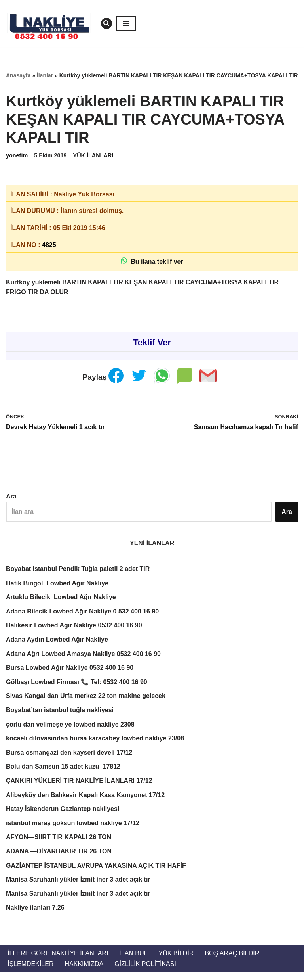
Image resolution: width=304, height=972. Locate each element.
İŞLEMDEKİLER (30, 963)
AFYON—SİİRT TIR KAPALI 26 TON (58, 837)
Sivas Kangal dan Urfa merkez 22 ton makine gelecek (85, 695)
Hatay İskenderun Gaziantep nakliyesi (62, 808)
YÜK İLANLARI (93, 155)
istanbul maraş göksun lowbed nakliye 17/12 (72, 823)
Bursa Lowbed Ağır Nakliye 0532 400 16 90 (69, 667)
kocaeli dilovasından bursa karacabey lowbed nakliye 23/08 (95, 738)
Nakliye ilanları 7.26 (35, 907)
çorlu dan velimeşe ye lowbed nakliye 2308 (70, 724)
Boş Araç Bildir (232, 953)
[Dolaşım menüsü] (126, 23)
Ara (11, 496)
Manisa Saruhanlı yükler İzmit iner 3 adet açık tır (78, 879)
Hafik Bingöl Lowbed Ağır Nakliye (57, 583)
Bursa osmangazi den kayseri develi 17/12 (69, 752)
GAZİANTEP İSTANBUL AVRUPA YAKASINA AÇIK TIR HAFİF (96, 865)
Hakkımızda (84, 963)
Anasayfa (18, 75)
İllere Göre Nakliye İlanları (58, 953)
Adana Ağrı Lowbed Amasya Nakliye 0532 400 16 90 (83, 653)
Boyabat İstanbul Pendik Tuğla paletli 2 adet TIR (78, 569)
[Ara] (106, 23)
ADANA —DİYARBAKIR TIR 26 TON (59, 851)
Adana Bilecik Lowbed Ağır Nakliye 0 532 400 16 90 (82, 611)
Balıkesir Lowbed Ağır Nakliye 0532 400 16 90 (74, 625)
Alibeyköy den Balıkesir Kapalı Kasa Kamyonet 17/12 (85, 795)
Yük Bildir (176, 953)
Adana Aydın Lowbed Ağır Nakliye (57, 639)
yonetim (17, 155)
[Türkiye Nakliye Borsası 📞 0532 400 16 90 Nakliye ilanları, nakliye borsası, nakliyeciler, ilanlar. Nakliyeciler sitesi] (51, 23)
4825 (49, 245)
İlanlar (45, 75)
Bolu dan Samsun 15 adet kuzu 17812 (63, 766)
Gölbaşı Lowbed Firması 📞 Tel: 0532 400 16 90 (76, 682)
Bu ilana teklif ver (152, 261)
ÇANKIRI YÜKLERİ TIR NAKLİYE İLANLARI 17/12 (79, 780)
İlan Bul (133, 953)
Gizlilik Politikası (145, 963)
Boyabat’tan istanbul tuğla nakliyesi (61, 710)
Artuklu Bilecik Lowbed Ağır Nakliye (61, 597)
